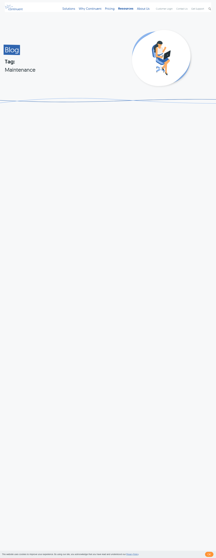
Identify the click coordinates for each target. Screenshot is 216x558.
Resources (121, 12)
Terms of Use (112, 546)
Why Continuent (85, 12)
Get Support (194, 13)
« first (86, 499)
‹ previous (99, 499)
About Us (138, 12)
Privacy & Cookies (134, 546)
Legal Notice (155, 546)
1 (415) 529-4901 (93, 546)
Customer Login (161, 13)
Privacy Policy (132, 554)
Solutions (64, 12)
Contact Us (179, 13)
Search (206, 13)
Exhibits (169, 546)
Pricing (105, 12)
